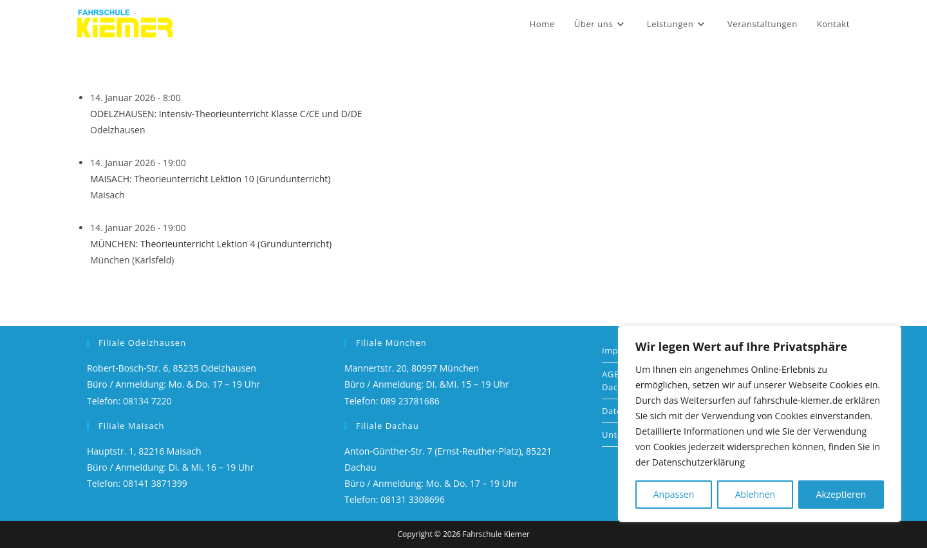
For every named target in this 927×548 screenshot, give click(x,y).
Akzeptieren (841, 494)
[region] (759, 423)
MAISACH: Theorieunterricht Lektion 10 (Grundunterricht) (210, 179)
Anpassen (674, 494)
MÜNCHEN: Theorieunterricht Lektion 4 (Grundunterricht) (211, 244)
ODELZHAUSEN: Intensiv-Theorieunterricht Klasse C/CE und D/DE (226, 114)
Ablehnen (755, 494)
